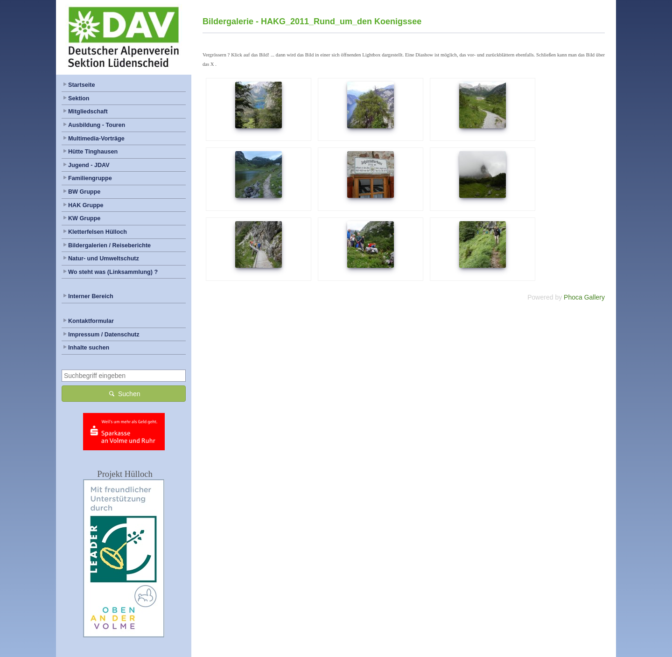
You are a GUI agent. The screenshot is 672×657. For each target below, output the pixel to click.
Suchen (123, 393)
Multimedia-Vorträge (96, 138)
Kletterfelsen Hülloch (97, 232)
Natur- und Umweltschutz (103, 258)
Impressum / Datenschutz (104, 334)
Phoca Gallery (584, 297)
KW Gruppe (84, 218)
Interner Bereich (90, 296)
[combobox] (124, 376)
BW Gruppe (84, 192)
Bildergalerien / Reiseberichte (109, 245)
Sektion (79, 98)
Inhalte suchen (88, 347)
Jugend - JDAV (89, 165)
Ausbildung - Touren (96, 125)
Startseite (81, 85)
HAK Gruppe (86, 205)
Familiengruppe (90, 178)
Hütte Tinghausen (93, 151)
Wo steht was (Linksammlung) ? (113, 272)
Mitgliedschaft (88, 111)
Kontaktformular (91, 321)
